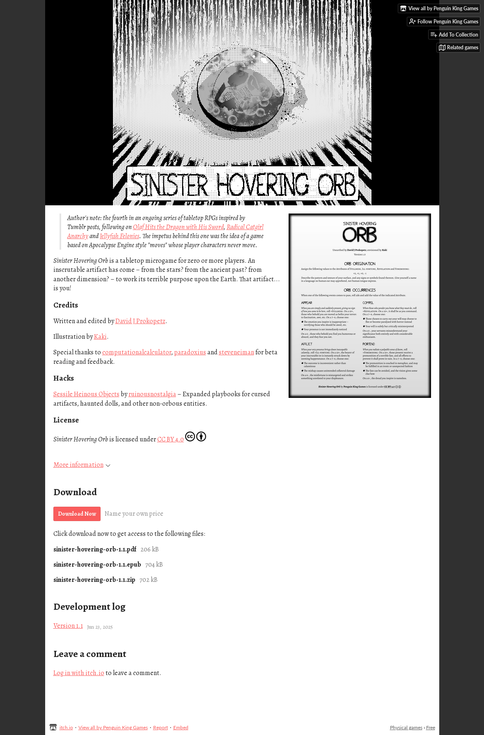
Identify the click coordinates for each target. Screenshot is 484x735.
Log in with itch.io (78, 673)
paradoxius (190, 352)
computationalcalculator (136, 352)
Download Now (77, 514)
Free (430, 727)
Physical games (406, 727)
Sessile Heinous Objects (86, 394)
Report (160, 727)
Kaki (100, 336)
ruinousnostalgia (152, 394)
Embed (180, 727)
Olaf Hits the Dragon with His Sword (178, 227)
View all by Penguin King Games (113, 727)
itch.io (66, 727)
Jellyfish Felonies (119, 236)
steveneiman (236, 352)
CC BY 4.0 (170, 439)
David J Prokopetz (140, 321)
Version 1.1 (68, 625)
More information (81, 464)
